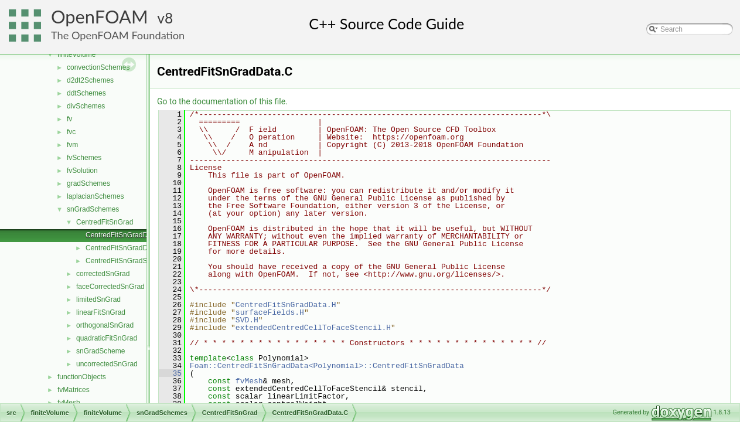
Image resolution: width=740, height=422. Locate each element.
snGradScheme (100, 351)
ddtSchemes (86, 93)
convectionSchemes (98, 67)
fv (69, 119)
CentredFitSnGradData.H (125, 248)
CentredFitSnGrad (104, 222)
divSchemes (86, 106)
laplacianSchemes (95, 196)
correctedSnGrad (102, 274)
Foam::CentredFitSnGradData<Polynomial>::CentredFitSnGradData (327, 365)
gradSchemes (88, 183)
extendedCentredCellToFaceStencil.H (313, 327)
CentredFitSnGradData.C (125, 235)
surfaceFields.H (270, 312)
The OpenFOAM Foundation (118, 35)
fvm (72, 145)
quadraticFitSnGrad (106, 338)
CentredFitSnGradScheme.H (130, 261)
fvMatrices (73, 390)
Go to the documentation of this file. (222, 101)
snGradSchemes (93, 209)
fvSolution (82, 170)
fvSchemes (84, 158)
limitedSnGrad (98, 299)
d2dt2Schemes (90, 80)
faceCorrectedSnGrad (110, 287)
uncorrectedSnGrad (107, 364)
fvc (71, 132)
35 (170, 373)
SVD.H (247, 320)
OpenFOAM (99, 17)
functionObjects (81, 377)
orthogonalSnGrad (105, 325)
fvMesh (68, 403)
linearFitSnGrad (100, 312)
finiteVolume (76, 54)
